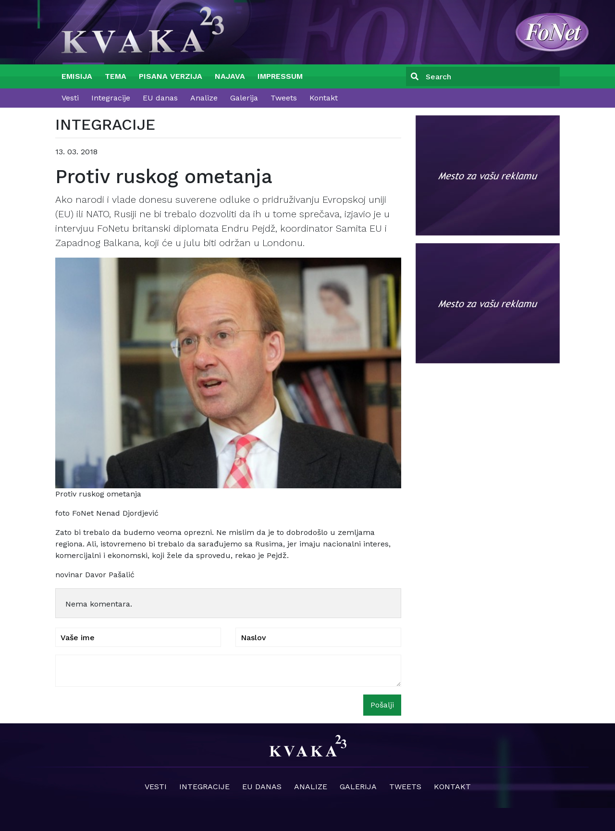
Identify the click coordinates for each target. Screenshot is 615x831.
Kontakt (323, 97)
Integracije (110, 97)
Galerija (244, 97)
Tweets (284, 97)
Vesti (70, 97)
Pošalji (382, 704)
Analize (204, 97)
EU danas (160, 97)
